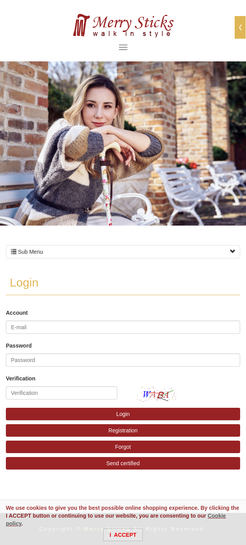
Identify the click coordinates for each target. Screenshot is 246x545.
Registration (123, 430)
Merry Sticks (123, 25)
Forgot (123, 447)
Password (19, 345)
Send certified (123, 463)
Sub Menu (123, 252)
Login (122, 414)
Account (17, 313)
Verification (20, 378)
